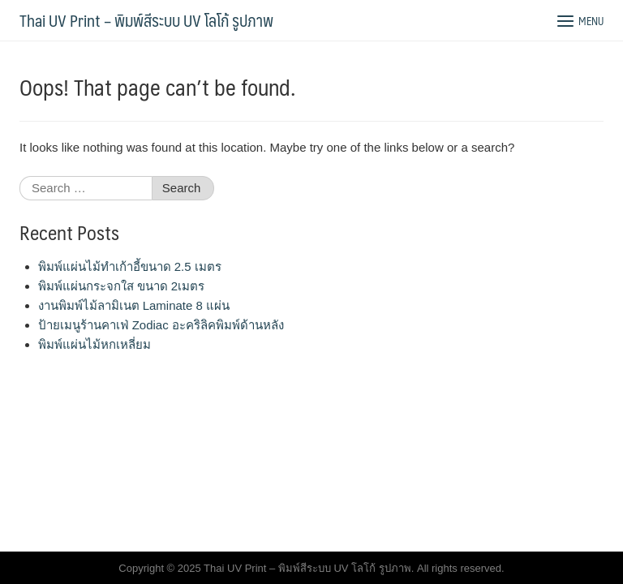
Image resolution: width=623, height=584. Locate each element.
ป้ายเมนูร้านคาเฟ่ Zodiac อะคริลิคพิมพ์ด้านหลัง (161, 325)
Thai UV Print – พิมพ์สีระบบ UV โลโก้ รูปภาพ (146, 20)
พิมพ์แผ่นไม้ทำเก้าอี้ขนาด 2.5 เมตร (129, 266)
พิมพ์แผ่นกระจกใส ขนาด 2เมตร (121, 286)
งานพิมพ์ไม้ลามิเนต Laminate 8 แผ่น (134, 305)
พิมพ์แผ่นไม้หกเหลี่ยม (94, 344)
